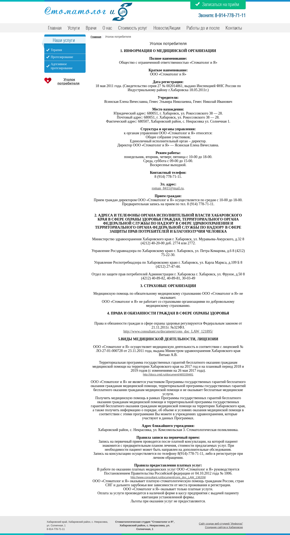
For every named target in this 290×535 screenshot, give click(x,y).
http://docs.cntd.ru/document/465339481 (168, 374)
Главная (55, 28)
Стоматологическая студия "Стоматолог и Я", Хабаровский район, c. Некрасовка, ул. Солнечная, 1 (144, 525)
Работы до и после (203, 28)
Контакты (234, 28)
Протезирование (62, 57)
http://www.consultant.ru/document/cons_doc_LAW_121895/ (168, 331)
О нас (107, 28)
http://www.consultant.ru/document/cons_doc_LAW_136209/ (168, 477)
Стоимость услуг (132, 28)
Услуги (74, 28)
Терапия (56, 50)
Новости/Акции (166, 28)
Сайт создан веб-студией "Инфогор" (221, 523)
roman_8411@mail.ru (168, 188)
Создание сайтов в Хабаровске (224, 527)
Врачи (91, 28)
